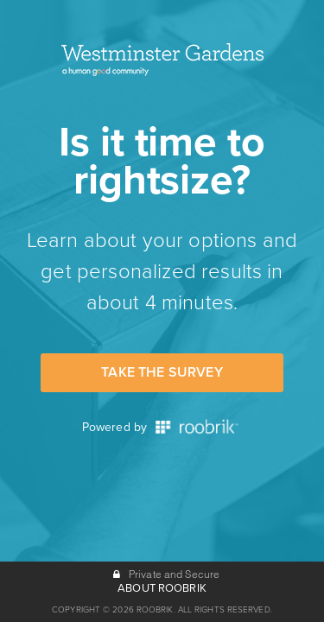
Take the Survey (161, 372)
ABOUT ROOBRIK (162, 588)
